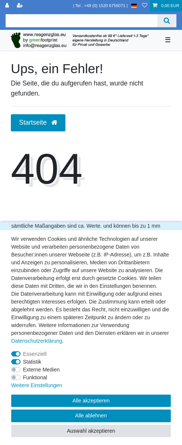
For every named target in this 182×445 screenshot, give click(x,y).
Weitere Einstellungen (36, 385)
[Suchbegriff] (81, 20)
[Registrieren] (20, 6)
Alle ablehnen (91, 415)
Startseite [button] (38, 122)
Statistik (32, 362)
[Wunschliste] (144, 6)
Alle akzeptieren (91, 401)
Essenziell (35, 354)
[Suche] (166, 20)
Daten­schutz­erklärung (36, 341)
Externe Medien (41, 370)
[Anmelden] (8, 6)
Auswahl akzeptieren (91, 431)
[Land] (134, 6)
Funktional (35, 377)
